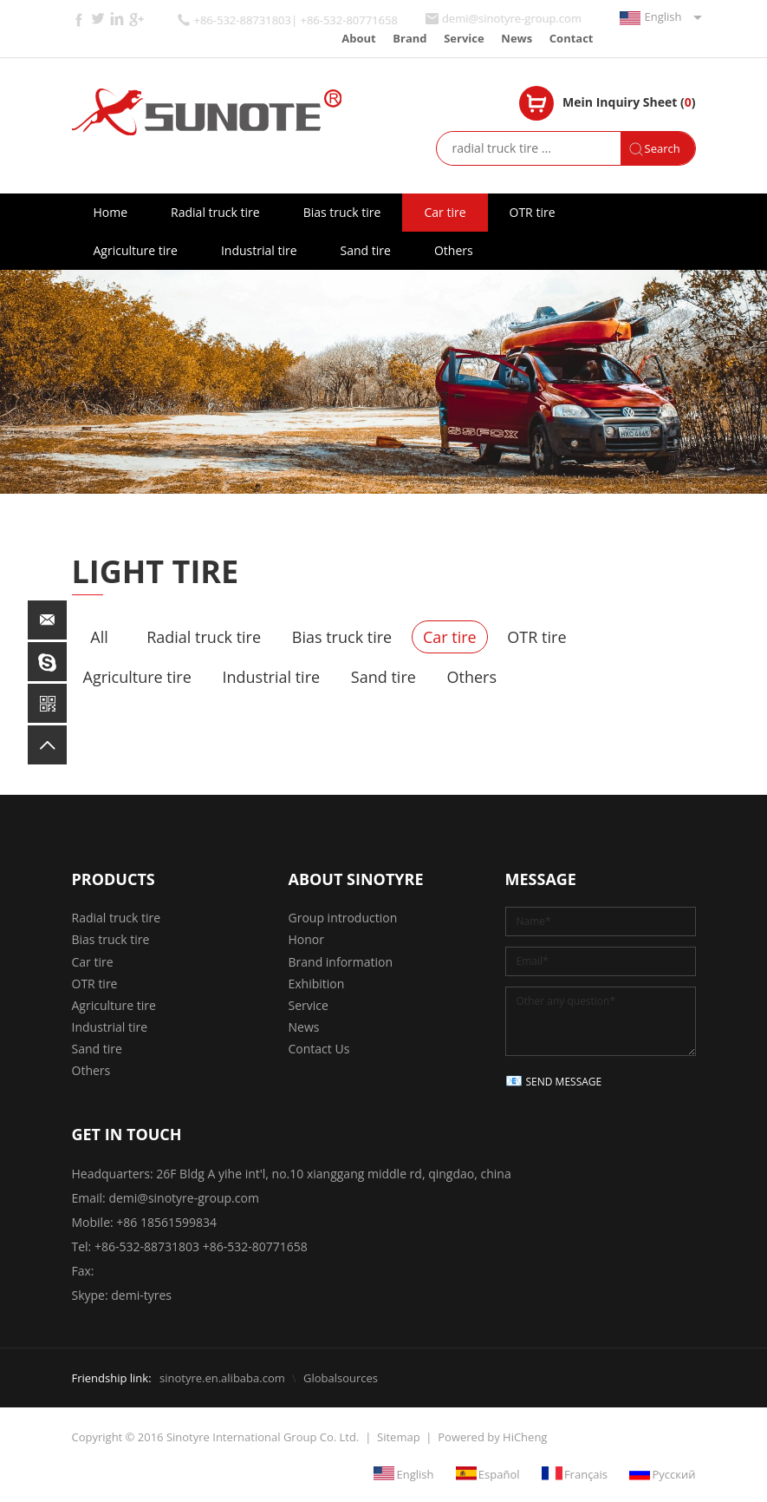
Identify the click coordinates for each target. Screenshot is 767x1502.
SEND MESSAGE (564, 1081)
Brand (409, 38)
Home (111, 212)
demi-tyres (141, 1295)
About (358, 38)
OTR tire (533, 212)
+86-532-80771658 (255, 1246)
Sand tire (366, 250)
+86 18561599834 (166, 1222)
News (516, 38)
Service (464, 38)
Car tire (444, 212)
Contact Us (319, 1048)
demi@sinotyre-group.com (512, 18)
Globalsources (340, 1378)
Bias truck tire (342, 212)
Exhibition (317, 983)
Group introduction (343, 917)
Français (586, 1473)
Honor (306, 939)
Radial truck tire (215, 212)
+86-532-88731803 (146, 1246)
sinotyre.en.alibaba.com (222, 1378)
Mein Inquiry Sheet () (628, 102)
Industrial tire (259, 250)
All (98, 636)
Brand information (341, 962)
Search (662, 148)
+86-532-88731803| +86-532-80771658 (296, 20)
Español (499, 1473)
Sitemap (398, 1437)
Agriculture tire (136, 250)
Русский (673, 1473)
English (663, 16)
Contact (571, 38)
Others (453, 250)
